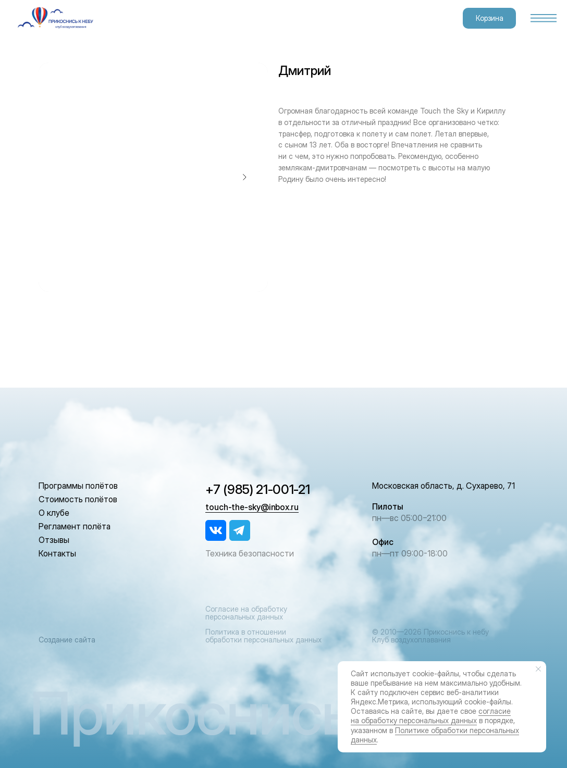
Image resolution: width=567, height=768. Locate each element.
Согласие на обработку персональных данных (246, 612)
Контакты (57, 553)
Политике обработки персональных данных (435, 735)
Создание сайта (67, 639)
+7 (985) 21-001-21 (257, 489)
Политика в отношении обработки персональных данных (263, 635)
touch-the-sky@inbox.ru (252, 507)
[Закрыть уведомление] (538, 669)
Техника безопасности (249, 553)
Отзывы (54, 540)
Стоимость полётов (78, 499)
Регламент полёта (74, 526)
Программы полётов (78, 485)
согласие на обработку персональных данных (431, 716)
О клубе (54, 512)
